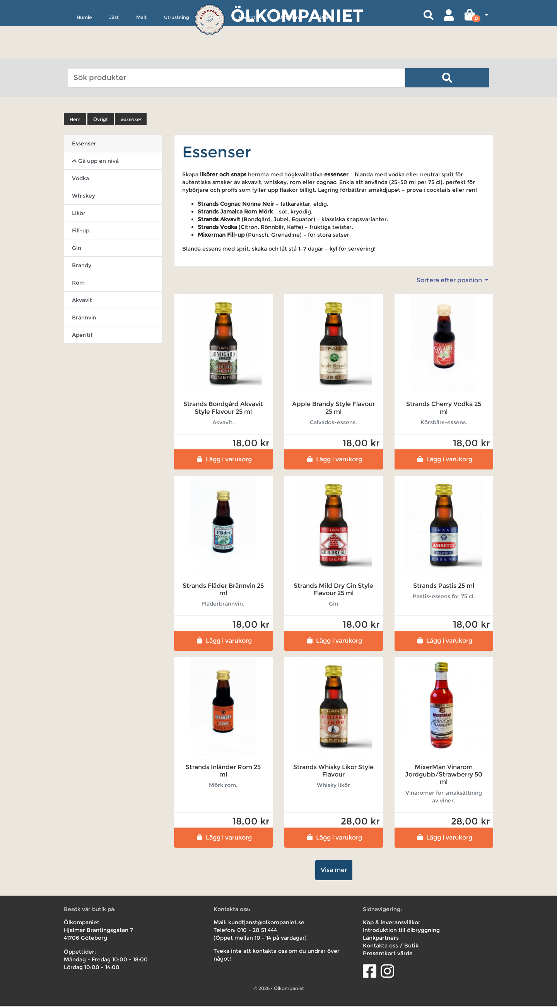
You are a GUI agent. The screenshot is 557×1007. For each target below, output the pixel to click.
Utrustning (176, 53)
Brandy (81, 266)
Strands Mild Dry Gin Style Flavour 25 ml (333, 590)
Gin (76, 249)
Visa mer (334, 871)
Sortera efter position (450, 281)
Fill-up (80, 232)
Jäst (114, 53)
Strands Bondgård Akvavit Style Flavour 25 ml (223, 409)
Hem (75, 121)
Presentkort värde (388, 954)
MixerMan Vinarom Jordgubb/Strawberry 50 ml (443, 776)
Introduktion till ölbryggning (401, 931)
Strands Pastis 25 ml (443, 587)
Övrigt (214, 53)
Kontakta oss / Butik (391, 946)
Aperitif (82, 336)
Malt (141, 53)
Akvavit (82, 301)
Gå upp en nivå (95, 162)
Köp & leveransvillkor (391, 923)
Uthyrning (290, 53)
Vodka (80, 179)
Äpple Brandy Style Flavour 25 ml (333, 409)
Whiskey (83, 197)
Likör (78, 214)
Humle (84, 53)
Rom (78, 284)
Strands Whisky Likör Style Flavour (333, 772)
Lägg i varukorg (223, 460)
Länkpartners (381, 938)
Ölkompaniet (297, 15)
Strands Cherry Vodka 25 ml (443, 409)
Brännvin (84, 319)
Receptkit (250, 53)
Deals (326, 53)
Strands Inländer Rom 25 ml (223, 772)
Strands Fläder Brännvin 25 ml (223, 590)
